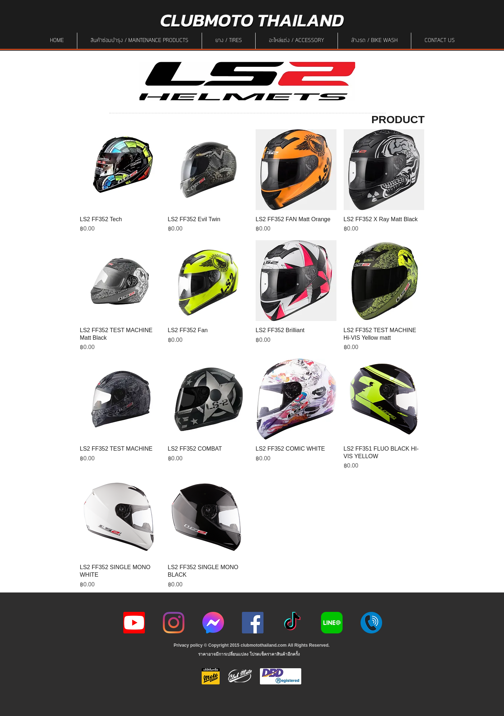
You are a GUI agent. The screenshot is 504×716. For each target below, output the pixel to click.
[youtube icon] (134, 622)
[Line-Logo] (332, 622)
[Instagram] (173, 622)
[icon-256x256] (213, 622)
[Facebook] (253, 622)
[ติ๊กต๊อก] (292, 622)
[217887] (371, 622)
